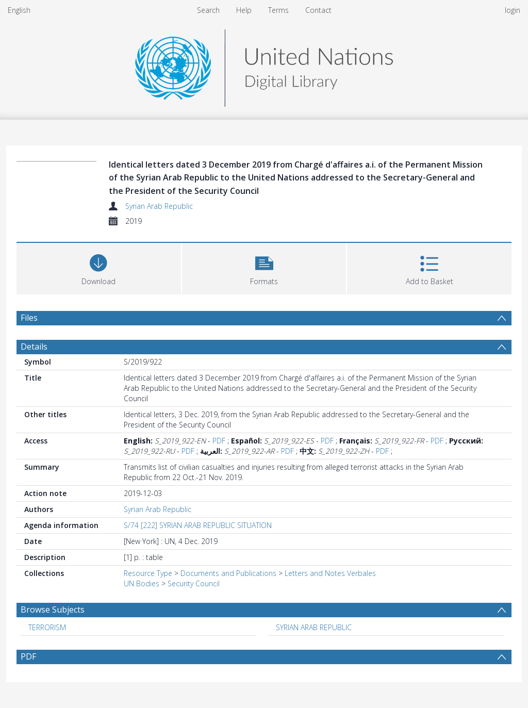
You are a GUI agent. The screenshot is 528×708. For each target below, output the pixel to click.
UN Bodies (141, 583)
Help (244, 10)
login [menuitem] (512, 10)
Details (34, 346)
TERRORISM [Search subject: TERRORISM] (47, 627)
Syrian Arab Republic (159, 206)
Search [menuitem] (208, 10)
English (19, 10)
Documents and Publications (228, 573)
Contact (318, 10)
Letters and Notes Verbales (330, 573)
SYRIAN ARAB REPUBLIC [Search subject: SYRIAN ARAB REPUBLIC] (314, 627)
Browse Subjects (53, 609)
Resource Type (148, 573)
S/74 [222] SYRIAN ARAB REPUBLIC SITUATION (198, 525)
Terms (278, 10)
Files (29, 317)
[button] (264, 267)
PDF (218, 441)
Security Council (194, 583)
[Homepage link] (264, 65)
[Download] (98, 267)
